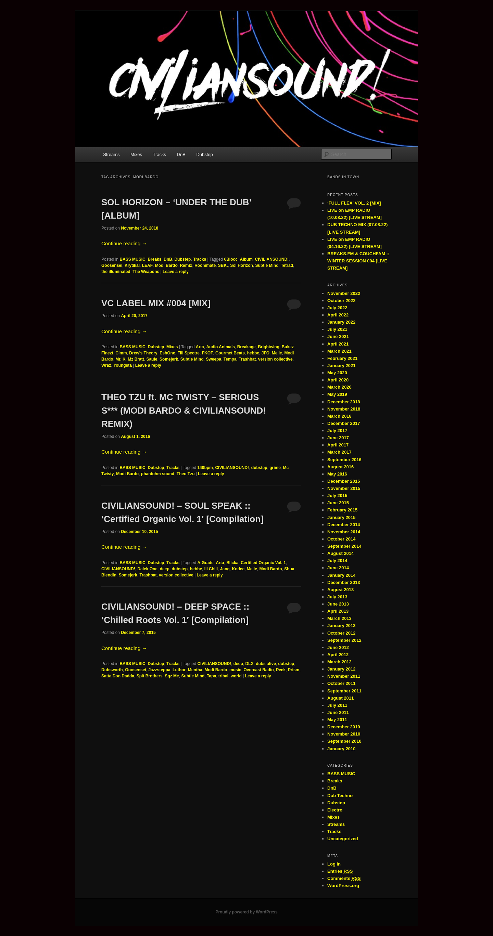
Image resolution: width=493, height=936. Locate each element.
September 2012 (344, 640)
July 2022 (337, 307)
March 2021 (339, 351)
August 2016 (340, 466)
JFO (265, 353)
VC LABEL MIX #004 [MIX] (156, 303)
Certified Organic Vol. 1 (263, 562)
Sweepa (213, 359)
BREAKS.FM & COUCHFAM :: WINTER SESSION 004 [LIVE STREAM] (358, 261)
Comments (344, 878)
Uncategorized (342, 838)
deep (164, 569)
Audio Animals (220, 346)
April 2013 (338, 611)
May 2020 (337, 372)
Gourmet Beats (230, 353)
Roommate (205, 265)
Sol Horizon (241, 265)
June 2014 (338, 567)
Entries (340, 871)
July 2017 (337, 430)
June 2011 (338, 712)
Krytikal (132, 265)
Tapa (211, 676)
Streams (111, 154)
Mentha (195, 669)
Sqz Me (172, 676)
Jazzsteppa (159, 669)
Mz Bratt (136, 359)
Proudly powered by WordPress (246, 912)
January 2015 (341, 517)
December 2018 (343, 401)
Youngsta (122, 365)
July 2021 (337, 329)
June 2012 (338, 647)
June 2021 (338, 336)
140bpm (205, 467)
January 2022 (341, 322)
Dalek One (147, 569)
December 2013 (343, 582)
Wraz (106, 365)
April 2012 (338, 654)
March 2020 (339, 387)
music (235, 669)
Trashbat (247, 359)
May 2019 (337, 394)
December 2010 (343, 726)
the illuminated (115, 271)
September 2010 (344, 741)
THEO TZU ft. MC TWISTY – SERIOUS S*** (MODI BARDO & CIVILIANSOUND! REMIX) (183, 410)
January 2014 (341, 575)
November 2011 (343, 676)
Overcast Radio (258, 669)
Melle (277, 353)
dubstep (259, 467)
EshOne (167, 353)
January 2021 (341, 365)
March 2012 (339, 661)
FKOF (207, 353)
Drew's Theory (143, 353)
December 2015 (343, 481)
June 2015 (338, 502)
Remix (186, 265)
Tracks (159, 154)
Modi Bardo (166, 265)
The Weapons (145, 271)
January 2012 (341, 669)
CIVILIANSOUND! (272, 259)
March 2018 (339, 416)
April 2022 (338, 314)
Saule (151, 359)
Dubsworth (112, 669)
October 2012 (341, 633)
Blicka (232, 562)
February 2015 (342, 509)
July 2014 (337, 560)
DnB (181, 154)
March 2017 (339, 452)
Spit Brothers (150, 676)
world (236, 676)
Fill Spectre (188, 353)
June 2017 (338, 437)
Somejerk (169, 359)
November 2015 (343, 488)
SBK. (223, 265)
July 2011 (337, 705)
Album (246, 259)
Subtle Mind (267, 265)
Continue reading (124, 243)
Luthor (179, 669)
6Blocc (230, 259)
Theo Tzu (186, 473)
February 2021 (342, 358)
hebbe (253, 353)
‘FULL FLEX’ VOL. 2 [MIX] (354, 203)
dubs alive (266, 663)
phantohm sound (157, 473)
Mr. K (120, 359)
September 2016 (344, 459)
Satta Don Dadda (117, 676)
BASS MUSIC (132, 259)
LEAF (147, 265)
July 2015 (337, 495)
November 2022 (343, 293)
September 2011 (344, 690)
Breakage (246, 346)
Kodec (238, 569)
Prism (293, 669)
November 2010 (343, 734)
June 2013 (338, 604)
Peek (281, 669)
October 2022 (341, 300)
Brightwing (268, 346)
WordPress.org (343, 885)
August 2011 (340, 698)
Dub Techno (340, 795)
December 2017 (343, 423)
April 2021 (338, 344)
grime (275, 467)
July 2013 (337, 596)
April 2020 (338, 379)
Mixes (136, 154)
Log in (334, 864)
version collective (275, 359)
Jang (225, 569)
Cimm (121, 353)
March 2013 (339, 618)
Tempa (230, 359)
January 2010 (341, 748)
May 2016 (337, 474)
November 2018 (343, 409)
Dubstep (204, 154)
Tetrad (287, 265)
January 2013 (341, 625)
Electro (334, 809)
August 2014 (340, 553)
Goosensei (111, 265)
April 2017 (338, 444)
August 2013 (340, 589)
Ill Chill (211, 569)
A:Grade (205, 562)
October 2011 (341, 683)
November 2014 (343, 531)
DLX (249, 663)
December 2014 (343, 524)
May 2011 (337, 719)
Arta (200, 346)
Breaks (154, 259)
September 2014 (344, 546)
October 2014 (341, 539)
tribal (223, 676)
